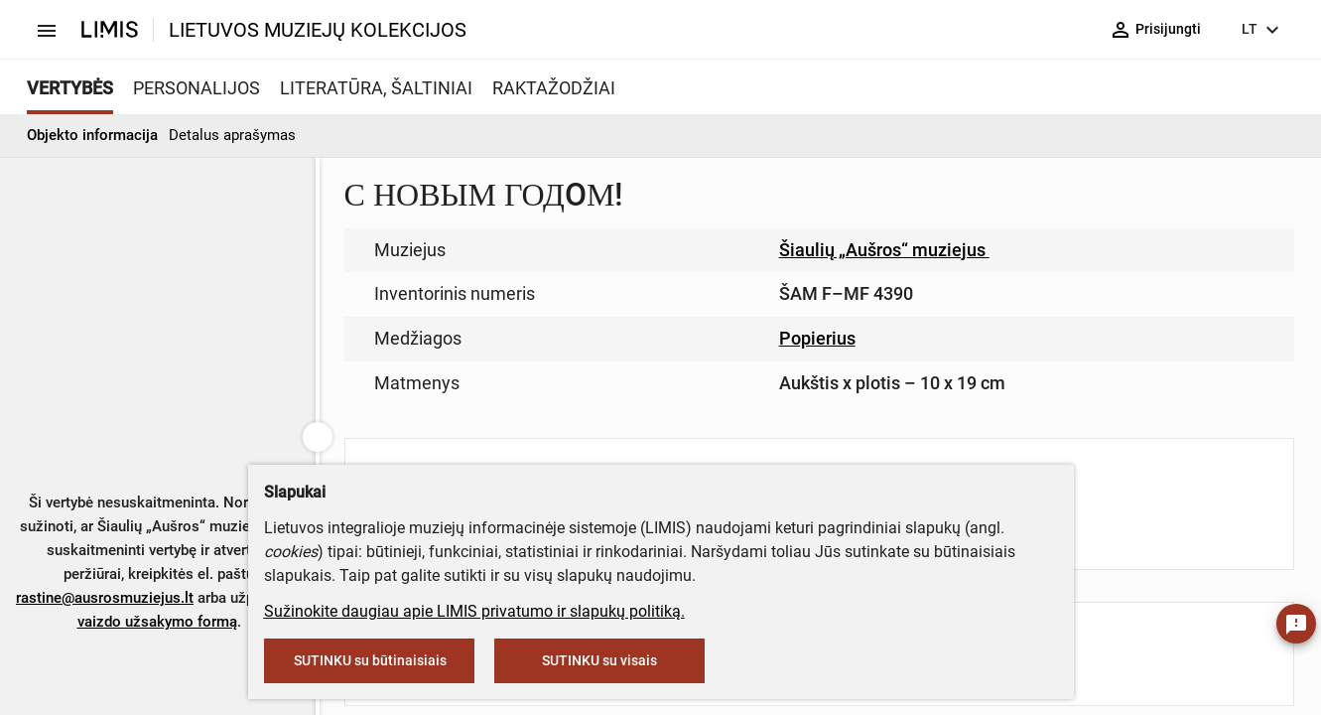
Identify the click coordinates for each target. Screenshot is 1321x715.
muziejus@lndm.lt (753, 290)
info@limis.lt (614, 417)
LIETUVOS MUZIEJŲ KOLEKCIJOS (317, 30)
